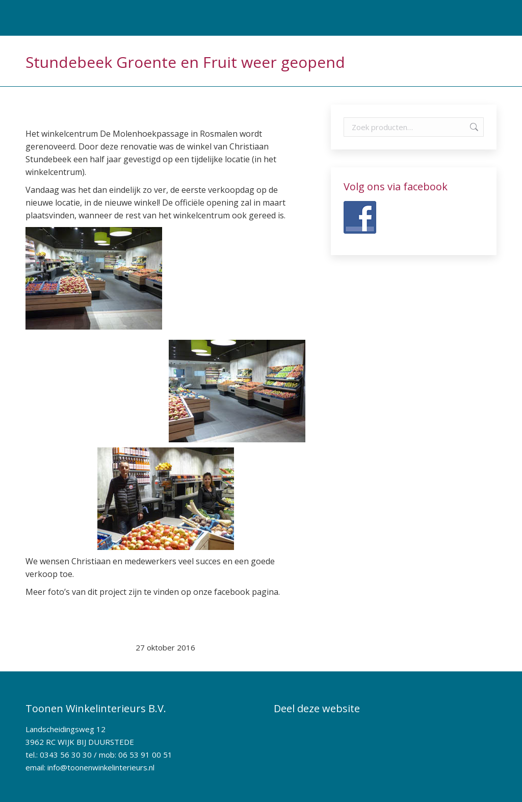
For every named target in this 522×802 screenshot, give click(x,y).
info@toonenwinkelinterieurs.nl (100, 767)
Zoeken (473, 127)
